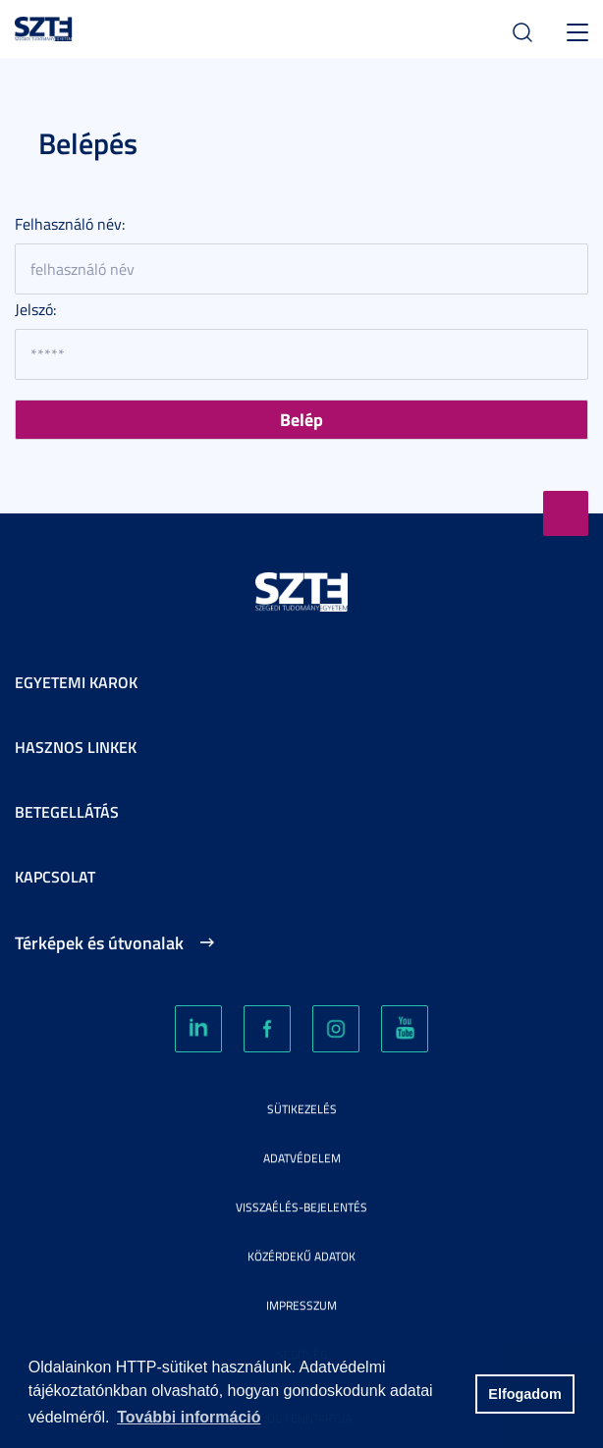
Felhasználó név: (70, 224)
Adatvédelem (302, 1158)
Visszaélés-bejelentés (301, 1207)
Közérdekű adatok (301, 1256)
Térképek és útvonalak (99, 942)
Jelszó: (35, 309)
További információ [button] (188, 1417)
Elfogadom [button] (524, 1394)
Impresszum (301, 1305)
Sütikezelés (302, 1108)
